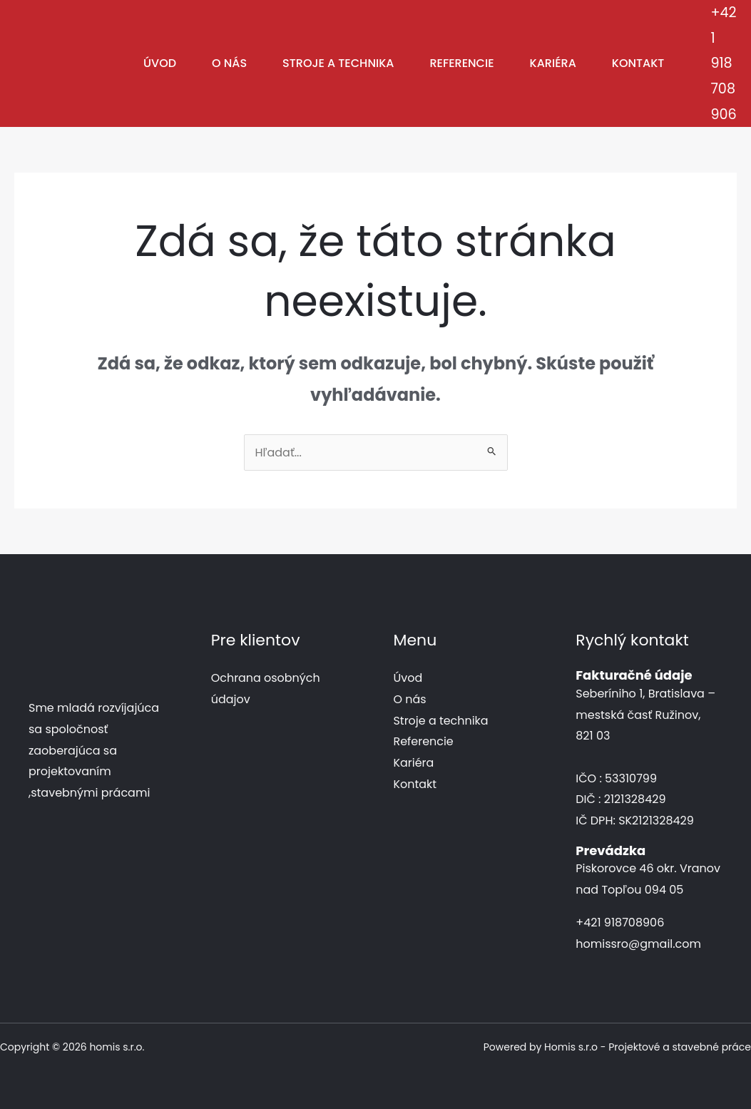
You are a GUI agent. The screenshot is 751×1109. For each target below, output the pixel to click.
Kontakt (638, 63)
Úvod (159, 63)
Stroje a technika (338, 63)
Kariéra (553, 63)
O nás (229, 63)
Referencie (461, 63)
